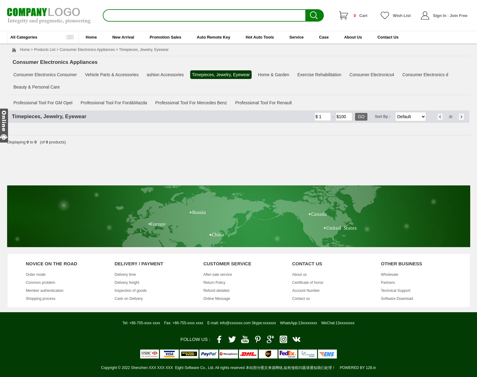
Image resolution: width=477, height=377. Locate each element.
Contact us (301, 298)
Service (296, 37)
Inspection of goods (131, 290)
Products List (44, 50)
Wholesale (389, 274)
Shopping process (40, 298)
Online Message (216, 298)
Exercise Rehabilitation (319, 74)
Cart (360, 15)
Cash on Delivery (129, 298)
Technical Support (395, 290)
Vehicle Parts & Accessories (112, 74)
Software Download (397, 298)
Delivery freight (127, 282)
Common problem (40, 282)
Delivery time (125, 274)
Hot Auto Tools (260, 37)
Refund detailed (216, 290)
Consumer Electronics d (425, 74)
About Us (353, 37)
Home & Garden (273, 74)
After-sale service (217, 274)
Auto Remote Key (213, 37)
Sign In (439, 15)
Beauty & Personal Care (37, 87)
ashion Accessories (165, 74)
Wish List (402, 15)
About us (299, 274)
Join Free (458, 15)
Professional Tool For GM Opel (43, 102)
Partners (388, 282)
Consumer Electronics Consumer (45, 74)
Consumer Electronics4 (371, 74)
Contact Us (388, 37)
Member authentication (44, 290)
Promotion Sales (166, 37)
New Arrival (123, 37)
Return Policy (214, 282)
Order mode (35, 274)
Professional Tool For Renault (263, 102)
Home (91, 37)
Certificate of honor (307, 282)
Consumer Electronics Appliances (87, 50)
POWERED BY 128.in (358, 368)
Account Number (306, 290)
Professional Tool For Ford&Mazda (114, 102)
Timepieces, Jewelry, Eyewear (221, 74)
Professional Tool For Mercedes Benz (191, 102)
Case (324, 37)
